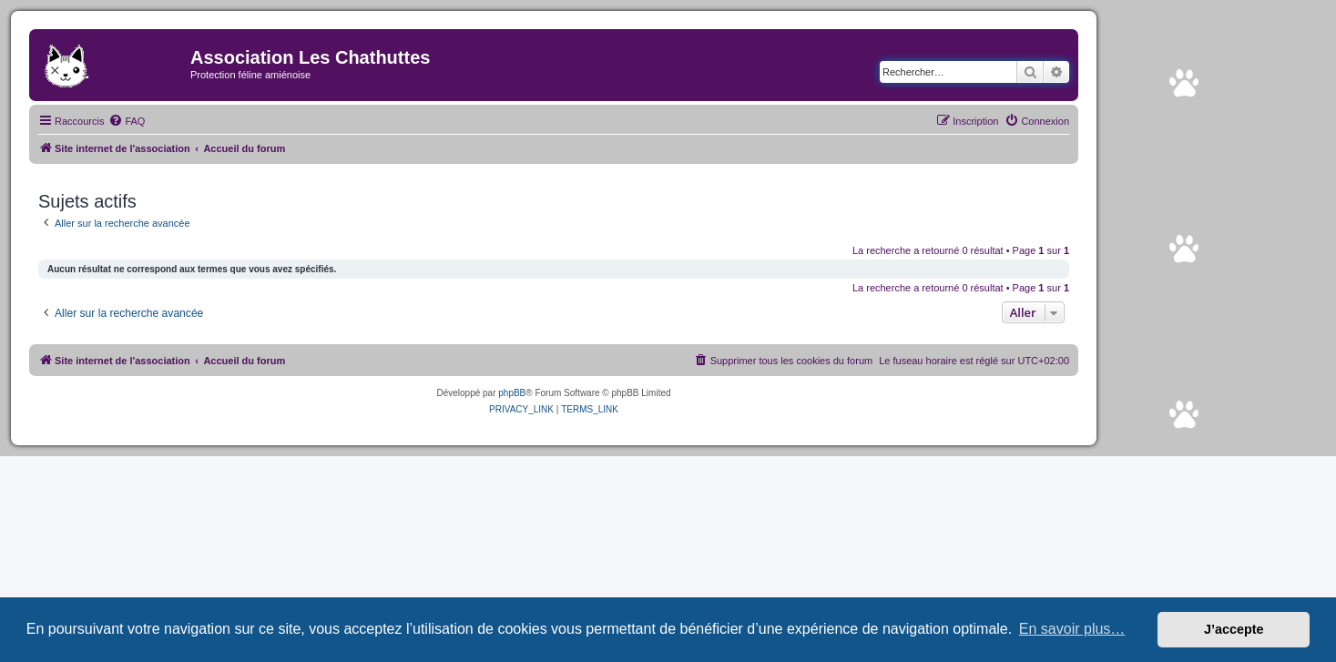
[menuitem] (126, 121)
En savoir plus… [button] (1072, 629)
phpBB (511, 393)
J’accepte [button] (1234, 629)
